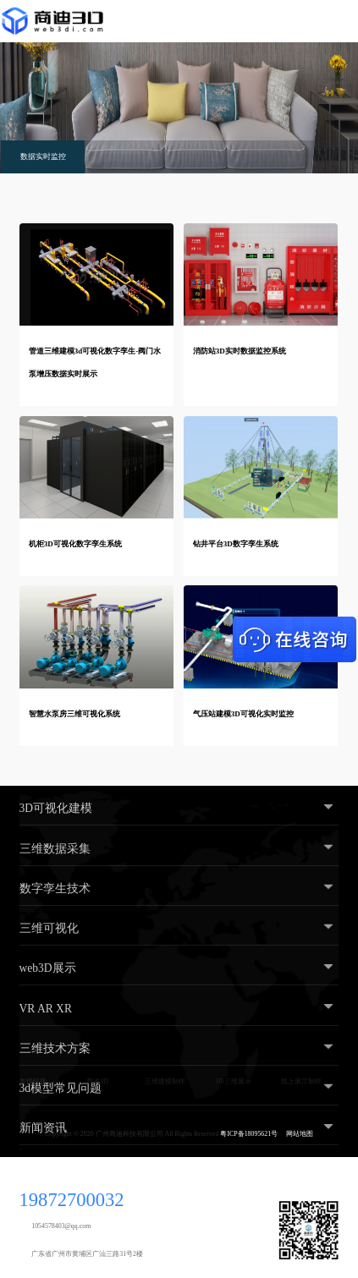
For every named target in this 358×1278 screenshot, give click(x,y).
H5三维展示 (233, 1081)
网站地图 (299, 1134)
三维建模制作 (165, 1081)
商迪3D (97, 1081)
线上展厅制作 (301, 1081)
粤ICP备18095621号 (249, 1134)
